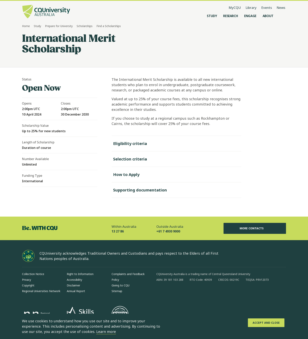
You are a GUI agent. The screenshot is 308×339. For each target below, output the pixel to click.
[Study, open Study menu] (211, 16)
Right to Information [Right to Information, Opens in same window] (80, 274)
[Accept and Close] (266, 322)
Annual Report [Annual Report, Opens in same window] (76, 291)
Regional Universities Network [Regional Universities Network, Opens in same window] (41, 291)
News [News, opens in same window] (281, 7)
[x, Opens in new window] (191, 292)
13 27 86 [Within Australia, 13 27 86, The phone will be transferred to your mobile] (118, 231)
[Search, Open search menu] (282, 16)
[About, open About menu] (268, 16)
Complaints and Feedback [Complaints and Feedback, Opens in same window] (128, 274)
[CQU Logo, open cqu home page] (46, 12)
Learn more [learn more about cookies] (106, 331)
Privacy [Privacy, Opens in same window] (26, 280)
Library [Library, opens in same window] (251, 7)
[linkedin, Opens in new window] (181, 292)
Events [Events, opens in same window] (266, 7)
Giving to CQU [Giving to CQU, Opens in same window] (120, 285)
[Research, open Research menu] (230, 16)
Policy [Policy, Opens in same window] (115, 280)
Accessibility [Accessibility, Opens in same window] (74, 280)
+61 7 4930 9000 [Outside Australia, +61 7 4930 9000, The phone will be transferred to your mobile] (168, 231)
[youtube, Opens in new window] (201, 292)
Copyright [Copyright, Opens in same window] (28, 285)
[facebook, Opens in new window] (160, 292)
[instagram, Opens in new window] (171, 292)
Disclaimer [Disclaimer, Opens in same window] (73, 285)
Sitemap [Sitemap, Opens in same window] (117, 291)
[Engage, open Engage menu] (250, 16)
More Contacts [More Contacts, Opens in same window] (255, 228)
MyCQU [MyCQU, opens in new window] (235, 7)
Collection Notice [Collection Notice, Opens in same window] (33, 274)
